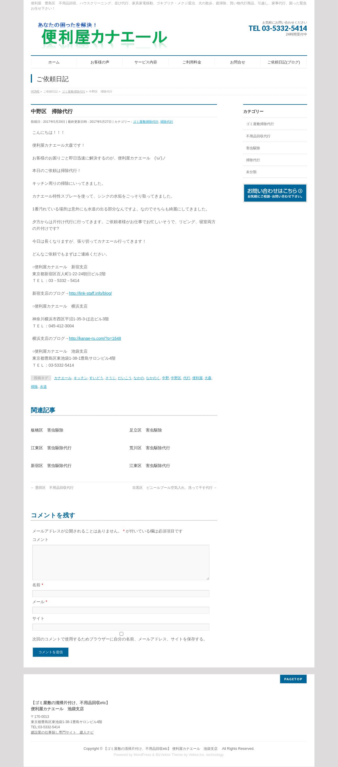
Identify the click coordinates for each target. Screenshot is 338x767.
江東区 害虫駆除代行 (51, 447)
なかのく (153, 378)
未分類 (251, 172)
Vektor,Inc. (196, 755)
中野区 (176, 378)
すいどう (96, 378)
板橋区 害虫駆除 (47, 430)
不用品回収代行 (258, 136)
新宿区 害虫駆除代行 (51, 465)
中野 (165, 378)
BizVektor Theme (169, 755)
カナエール (63, 378)
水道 (43, 387)
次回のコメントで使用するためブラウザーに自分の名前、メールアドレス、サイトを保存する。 (119, 646)
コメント (40, 539)
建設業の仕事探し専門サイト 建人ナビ (62, 733)
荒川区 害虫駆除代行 (149, 447)
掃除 (34, 387)
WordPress (142, 755)
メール (39, 608)
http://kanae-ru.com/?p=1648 (95, 338)
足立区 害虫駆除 (145, 430)
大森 (207, 378)
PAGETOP (293, 679)
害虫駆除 (253, 148)
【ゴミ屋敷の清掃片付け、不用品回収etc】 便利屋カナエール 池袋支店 (162, 749)
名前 (37, 592)
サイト (38, 625)
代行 (186, 378)
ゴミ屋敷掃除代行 (146, 121)
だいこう (125, 378)
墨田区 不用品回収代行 (52, 488)
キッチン (81, 378)
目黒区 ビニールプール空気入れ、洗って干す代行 (174, 488)
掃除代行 (166, 121)
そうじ (110, 378)
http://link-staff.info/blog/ (90, 293)
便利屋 (197, 378)
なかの (139, 378)
